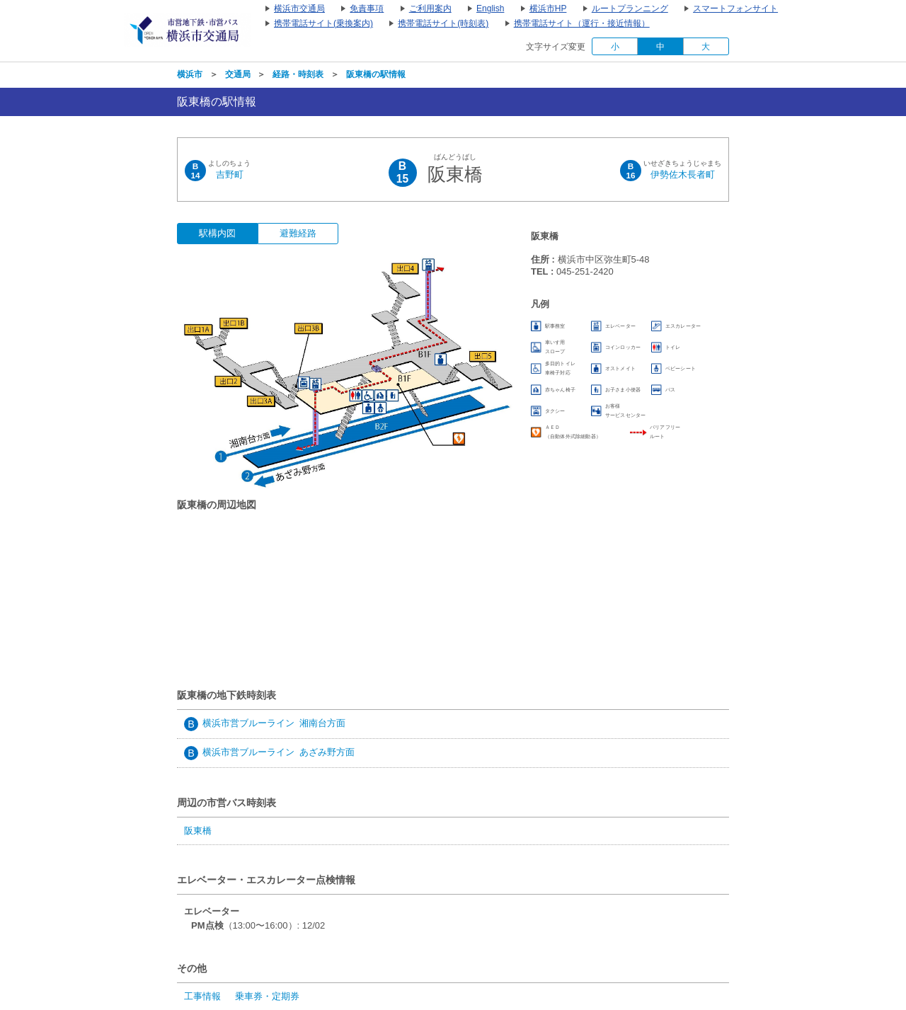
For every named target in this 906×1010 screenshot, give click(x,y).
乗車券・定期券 (267, 996)
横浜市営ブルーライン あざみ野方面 (278, 752)
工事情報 (202, 996)
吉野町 (229, 174)
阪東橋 (198, 830)
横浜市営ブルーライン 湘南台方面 (273, 723)
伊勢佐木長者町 (682, 174)
